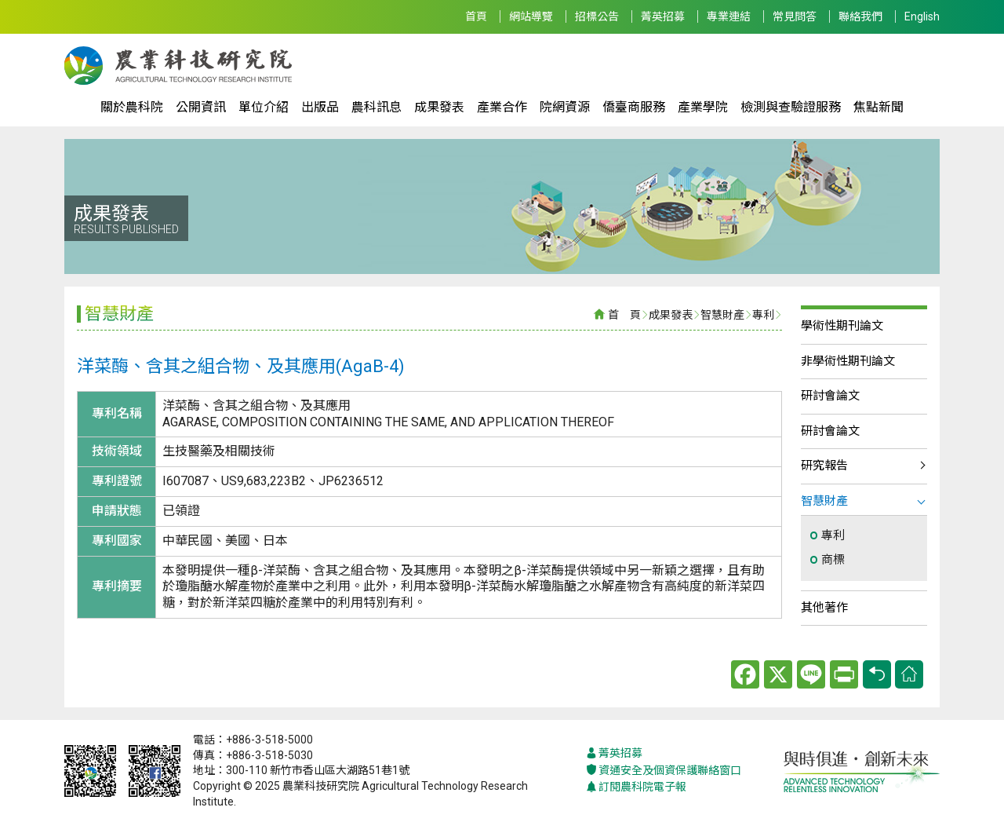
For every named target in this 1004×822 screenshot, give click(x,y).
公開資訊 (201, 107)
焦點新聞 (878, 107)
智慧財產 (722, 315)
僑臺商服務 (633, 107)
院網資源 (565, 107)
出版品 (320, 107)
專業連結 (729, 16)
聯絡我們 (860, 16)
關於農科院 (131, 107)
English (922, 16)
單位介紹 (263, 107)
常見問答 (795, 16)
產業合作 (502, 107)
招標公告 (597, 16)
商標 (833, 560)
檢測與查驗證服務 (790, 107)
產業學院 (703, 107)
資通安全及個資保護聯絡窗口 (663, 770)
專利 (763, 315)
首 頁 (624, 315)
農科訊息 (376, 107)
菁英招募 (663, 16)
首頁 (476, 16)
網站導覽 (531, 16)
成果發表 (439, 107)
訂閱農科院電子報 (636, 787)
